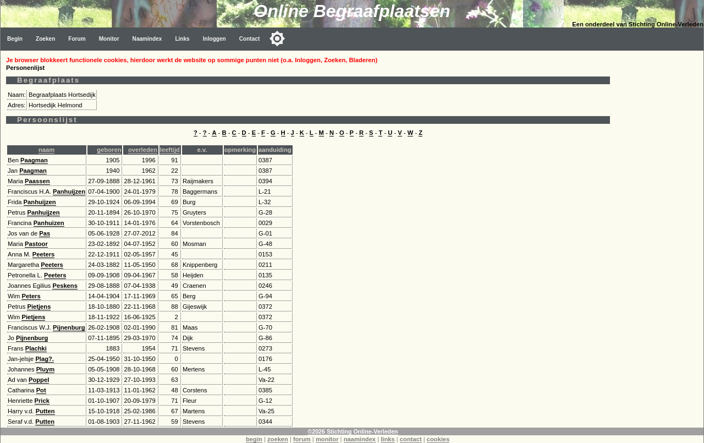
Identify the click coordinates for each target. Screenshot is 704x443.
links (388, 439)
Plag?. (44, 359)
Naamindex (147, 39)
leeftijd (170, 149)
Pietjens (39, 306)
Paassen (37, 181)
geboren (109, 149)
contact (411, 439)
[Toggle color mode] (277, 39)
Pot (41, 390)
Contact (249, 39)
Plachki (36, 348)
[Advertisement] (659, 216)
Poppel (39, 379)
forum (302, 439)
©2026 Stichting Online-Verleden (352, 431)
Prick (42, 400)
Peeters (43, 254)
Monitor (109, 39)
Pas (44, 233)
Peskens (64, 285)
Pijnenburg (69, 327)
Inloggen (214, 39)
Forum (76, 39)
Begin (15, 39)
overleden (142, 149)
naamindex (360, 439)
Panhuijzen (69, 191)
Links (182, 39)
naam (46, 149)
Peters (30, 296)
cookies (438, 439)
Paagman (34, 160)
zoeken (277, 439)
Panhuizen (49, 223)
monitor (327, 439)
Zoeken (45, 39)
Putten (45, 411)
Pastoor (36, 243)
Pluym (45, 369)
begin (254, 439)
